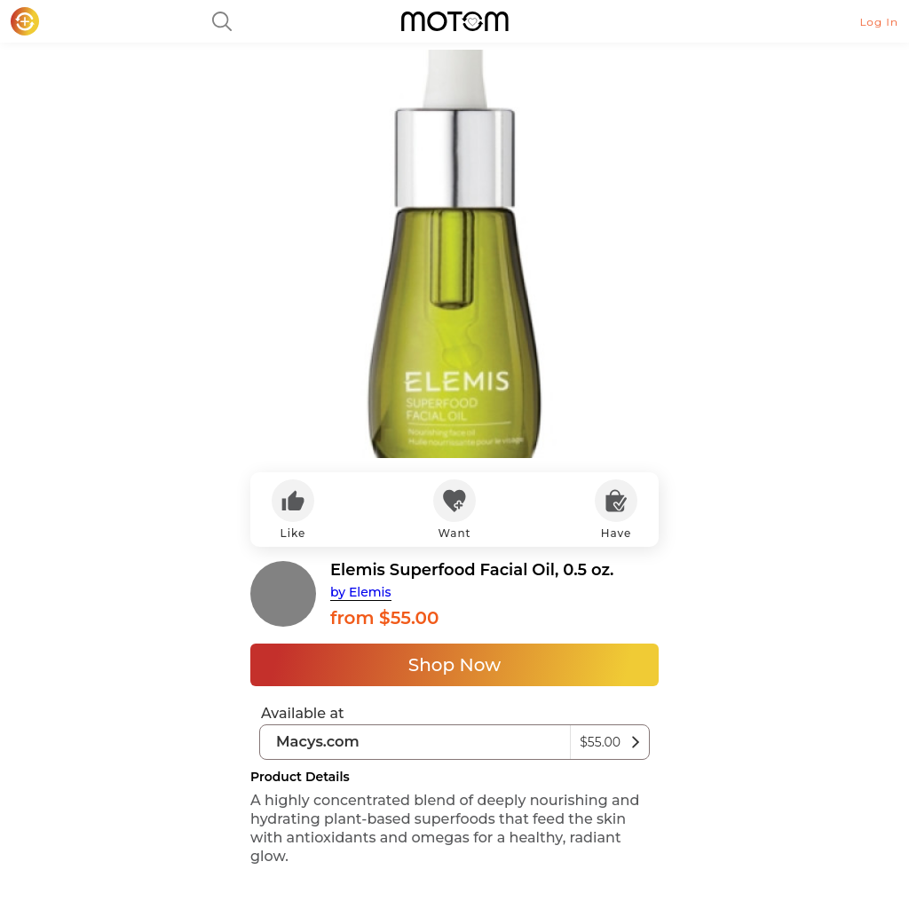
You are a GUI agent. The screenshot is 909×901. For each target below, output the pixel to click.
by (360, 592)
